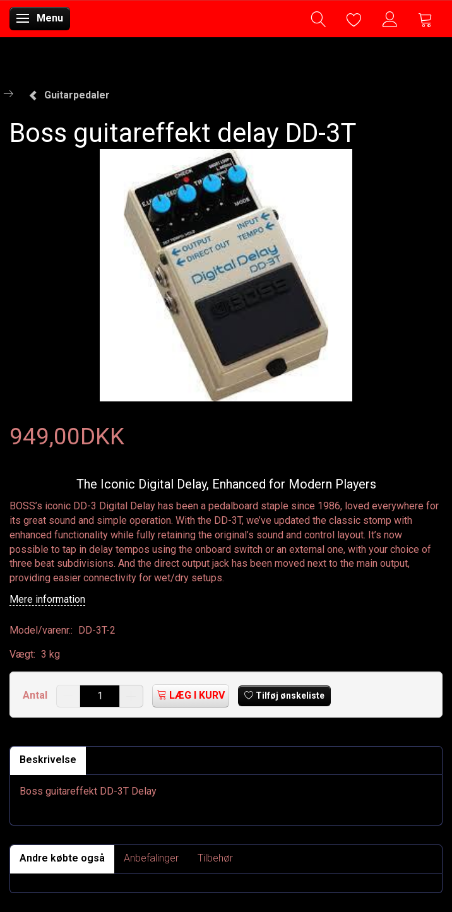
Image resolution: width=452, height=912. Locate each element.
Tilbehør (215, 858)
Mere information (47, 599)
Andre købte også (62, 858)
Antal (36, 695)
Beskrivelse (48, 760)
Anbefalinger (151, 858)
